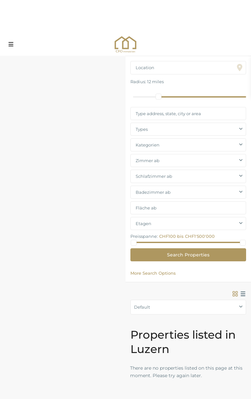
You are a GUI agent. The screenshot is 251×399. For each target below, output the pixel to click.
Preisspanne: (144, 236)
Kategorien (147, 144)
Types (142, 129)
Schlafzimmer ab (154, 176)
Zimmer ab (147, 160)
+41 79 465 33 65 (121, 13)
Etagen (143, 223)
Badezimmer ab (153, 192)
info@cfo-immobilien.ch (131, 26)
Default (142, 307)
